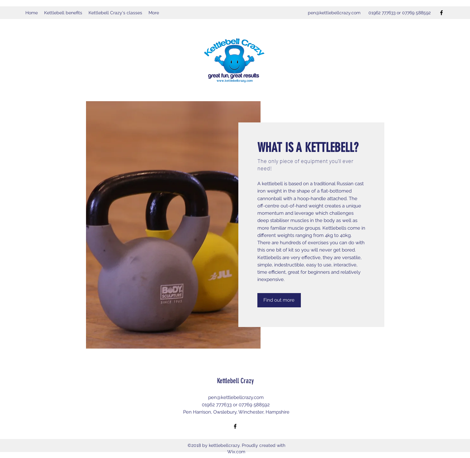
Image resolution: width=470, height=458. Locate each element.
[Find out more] (279, 300)
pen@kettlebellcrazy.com (334, 12)
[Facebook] (441, 13)
